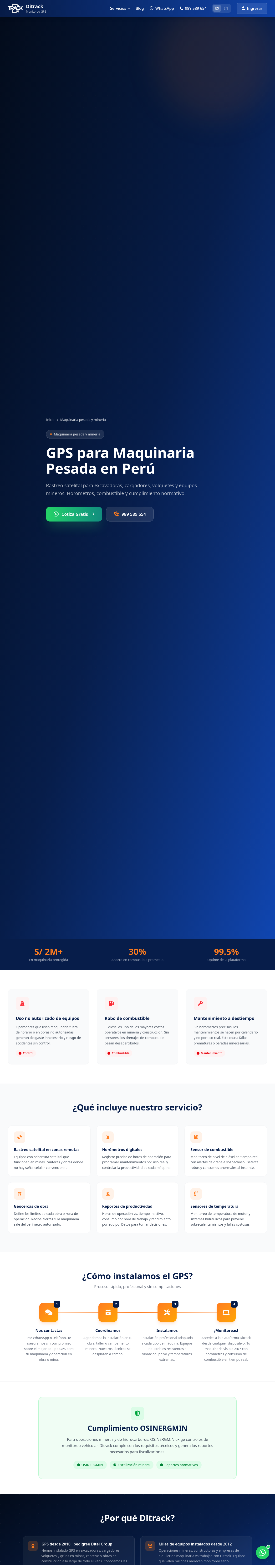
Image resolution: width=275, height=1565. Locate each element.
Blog (140, 8)
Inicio (50, 419)
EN (226, 8)
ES (217, 8)
